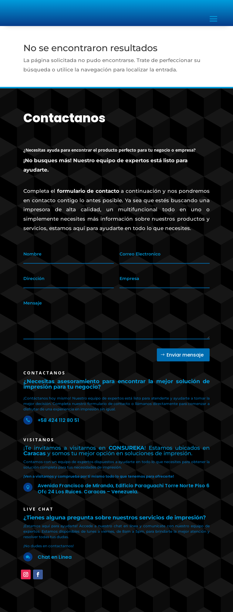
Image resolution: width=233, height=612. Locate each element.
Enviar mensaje (185, 354)
